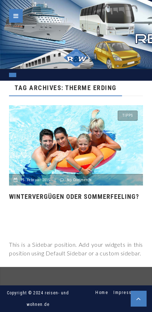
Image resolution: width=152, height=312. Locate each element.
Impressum (125, 292)
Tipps (127, 115)
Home (101, 292)
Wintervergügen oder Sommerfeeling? (74, 196)
